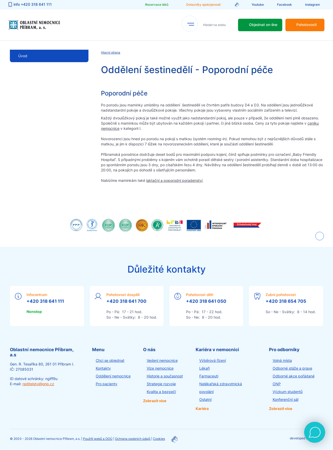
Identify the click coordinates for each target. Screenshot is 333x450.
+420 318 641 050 (206, 301)
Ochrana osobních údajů (132, 439)
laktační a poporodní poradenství (174, 180)
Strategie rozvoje (161, 384)
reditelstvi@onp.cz (38, 384)
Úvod (22, 56)
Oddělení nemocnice (113, 376)
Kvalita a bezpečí (161, 391)
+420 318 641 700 (126, 301)
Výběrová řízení (212, 360)
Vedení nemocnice (162, 360)
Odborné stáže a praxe (292, 368)
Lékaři (204, 368)
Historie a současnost (165, 376)
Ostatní (205, 399)
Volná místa (282, 360)
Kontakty (103, 368)
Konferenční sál (285, 399)
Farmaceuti (208, 376)
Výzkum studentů (288, 391)
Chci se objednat (110, 360)
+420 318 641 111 (45, 301)
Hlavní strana (110, 52)
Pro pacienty (106, 384)
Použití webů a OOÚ (97, 439)
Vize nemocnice (160, 368)
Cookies (159, 439)
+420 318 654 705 (286, 301)
